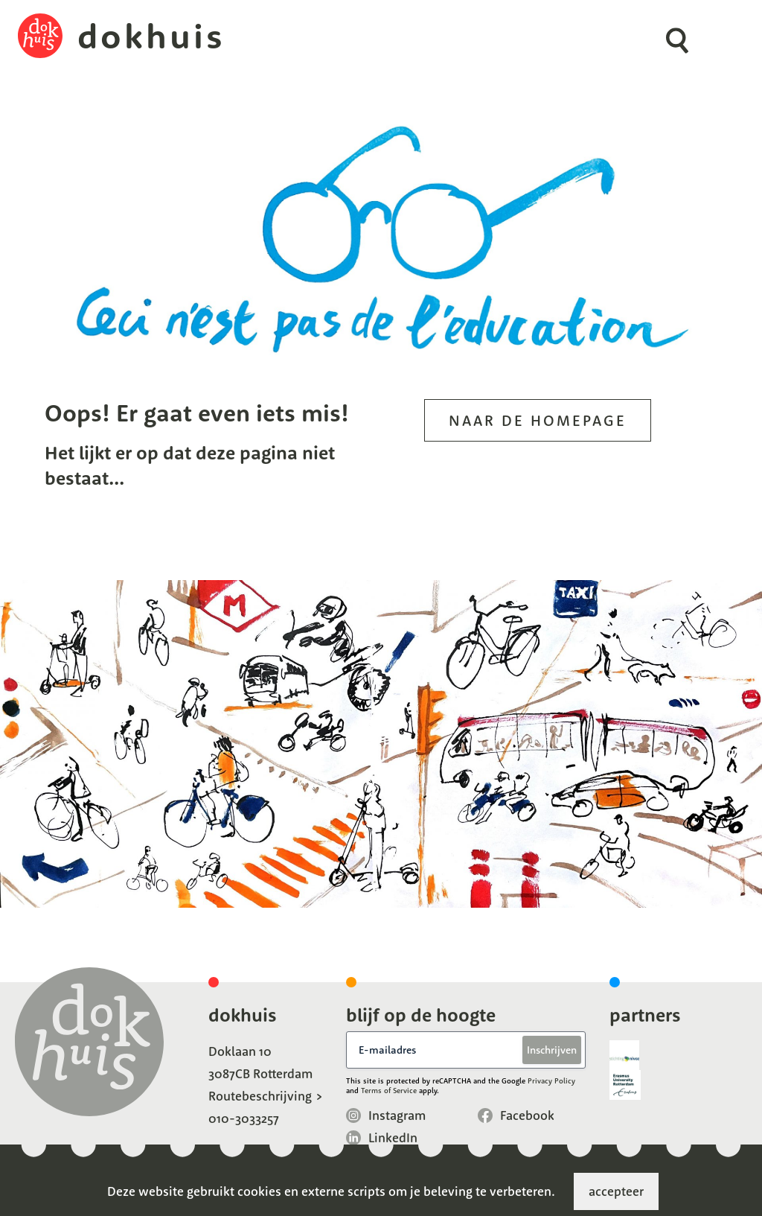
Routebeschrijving (260, 1096)
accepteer (616, 1191)
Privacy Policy (551, 1081)
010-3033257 (243, 1118)
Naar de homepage (538, 420)
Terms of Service (389, 1090)
